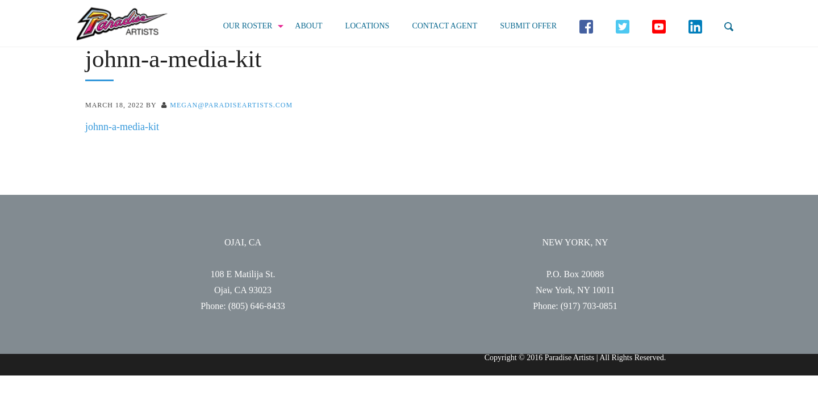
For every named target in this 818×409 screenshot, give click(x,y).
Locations (367, 26)
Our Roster (248, 26)
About (308, 26)
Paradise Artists (122, 24)
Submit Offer (528, 26)
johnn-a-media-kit (122, 126)
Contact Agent (444, 26)
